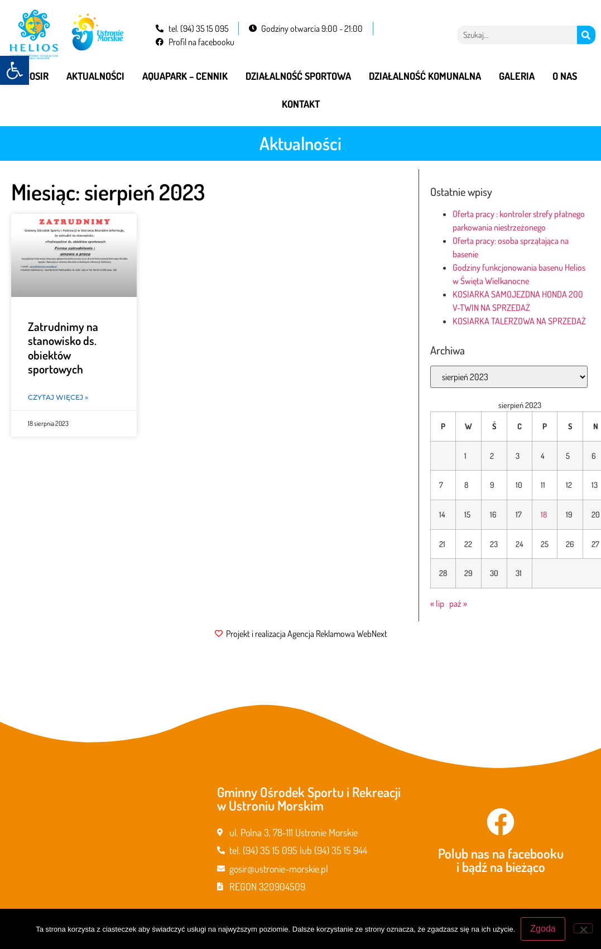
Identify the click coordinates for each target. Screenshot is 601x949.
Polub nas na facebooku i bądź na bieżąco (501, 860)
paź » (458, 603)
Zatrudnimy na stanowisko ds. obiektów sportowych (63, 347)
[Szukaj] (586, 35)
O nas (564, 76)
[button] (14, 70)
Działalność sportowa (298, 76)
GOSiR (36, 76)
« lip (437, 603)
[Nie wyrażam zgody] (583, 928)
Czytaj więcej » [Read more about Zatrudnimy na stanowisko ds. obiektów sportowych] (58, 397)
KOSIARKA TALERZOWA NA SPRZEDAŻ (519, 321)
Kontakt (301, 104)
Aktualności (95, 76)
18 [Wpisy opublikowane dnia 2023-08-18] (544, 514)
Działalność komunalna (425, 76)
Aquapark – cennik (185, 76)
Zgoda (542, 928)
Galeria (517, 76)
